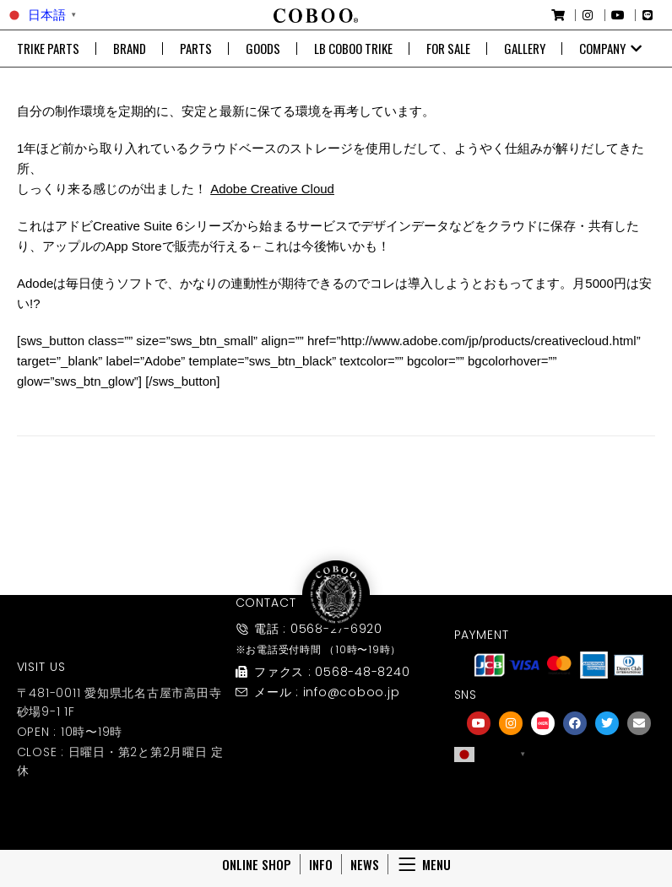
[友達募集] (559, 790)
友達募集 (558, 813)
